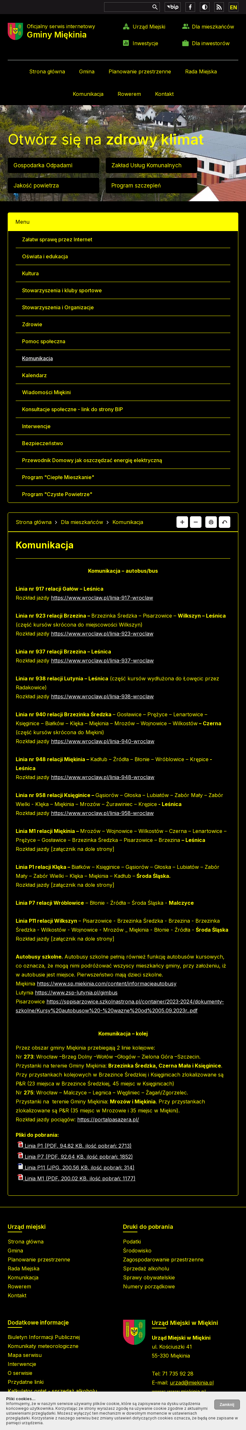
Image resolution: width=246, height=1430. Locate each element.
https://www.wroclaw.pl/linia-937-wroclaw (102, 660)
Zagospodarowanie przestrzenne (163, 1259)
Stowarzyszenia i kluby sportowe (62, 290)
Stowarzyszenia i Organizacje (58, 307)
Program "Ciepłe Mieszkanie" (58, 477)
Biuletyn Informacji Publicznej (44, 1337)
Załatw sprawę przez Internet (57, 239)
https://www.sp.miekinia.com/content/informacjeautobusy (106, 983)
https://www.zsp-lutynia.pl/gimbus (76, 992)
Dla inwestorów (211, 43)
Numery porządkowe (149, 1286)
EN (233, 7)
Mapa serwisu (25, 1355)
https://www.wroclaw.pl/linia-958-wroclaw (102, 813)
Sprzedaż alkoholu (146, 1268)
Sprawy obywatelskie (149, 1277)
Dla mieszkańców (213, 26)
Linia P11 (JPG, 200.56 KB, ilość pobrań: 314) (76, 1167)
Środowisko (137, 1250)
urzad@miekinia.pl (192, 1382)
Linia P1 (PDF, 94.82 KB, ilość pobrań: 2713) (74, 1146)
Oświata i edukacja (45, 256)
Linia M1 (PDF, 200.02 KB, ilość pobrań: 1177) (76, 1178)
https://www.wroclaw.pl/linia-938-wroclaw (102, 696)
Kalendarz (34, 375)
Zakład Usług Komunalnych (146, 165)
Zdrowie (32, 324)
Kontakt (164, 94)
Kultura (30, 273)
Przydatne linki (26, 1382)
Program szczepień (136, 185)
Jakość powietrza (36, 185)
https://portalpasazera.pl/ (108, 1119)
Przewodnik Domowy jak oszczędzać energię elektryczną (92, 460)
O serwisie (20, 1373)
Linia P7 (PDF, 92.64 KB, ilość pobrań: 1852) (75, 1156)
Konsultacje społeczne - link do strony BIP (72, 409)
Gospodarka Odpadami (42, 165)
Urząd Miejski (149, 26)
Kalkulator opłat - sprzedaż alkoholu (52, 1391)
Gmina (86, 71)
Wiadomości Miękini (46, 392)
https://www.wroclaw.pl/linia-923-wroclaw (102, 633)
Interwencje (36, 426)
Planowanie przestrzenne (140, 71)
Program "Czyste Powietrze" (57, 494)
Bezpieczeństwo (42, 443)
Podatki (132, 1241)
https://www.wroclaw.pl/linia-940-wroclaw (102, 741)
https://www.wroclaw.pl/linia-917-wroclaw (102, 597)
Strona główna (47, 71)
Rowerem (129, 94)
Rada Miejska (201, 71)
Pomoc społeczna (43, 341)
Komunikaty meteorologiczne (43, 1346)
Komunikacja (88, 94)
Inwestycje (145, 43)
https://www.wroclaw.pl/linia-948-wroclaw (102, 777)
